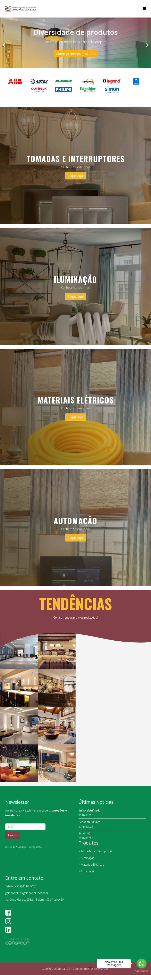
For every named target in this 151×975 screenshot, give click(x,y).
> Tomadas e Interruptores (96, 851)
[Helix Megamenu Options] (144, 8)
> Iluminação (87, 858)
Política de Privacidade (15, 847)
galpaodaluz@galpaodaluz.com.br (26, 893)
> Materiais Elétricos (91, 864)
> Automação (87, 871)
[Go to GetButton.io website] (141, 971)
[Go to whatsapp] (142, 963)
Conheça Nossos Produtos (75, 54)
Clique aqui (76, 176)
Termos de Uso (35, 847)
